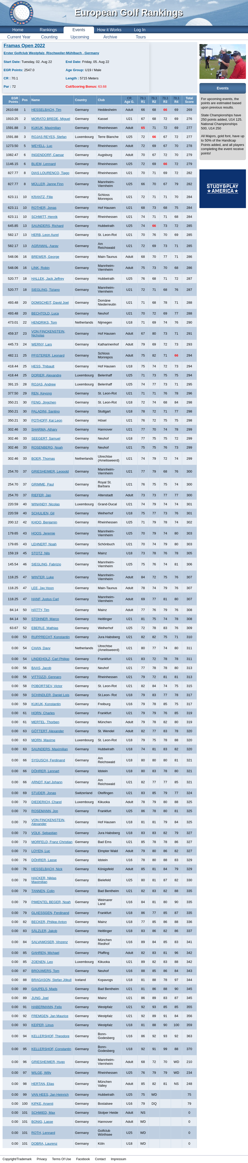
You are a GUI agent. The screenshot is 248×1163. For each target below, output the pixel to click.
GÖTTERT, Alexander (48, 731)
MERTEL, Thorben (45, 722)
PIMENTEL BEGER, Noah (51, 902)
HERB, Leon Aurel (45, 235)
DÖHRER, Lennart (45, 771)
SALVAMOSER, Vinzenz (50, 942)
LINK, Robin (41, 268)
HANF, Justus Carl (45, 599)
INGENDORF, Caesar (48, 155)
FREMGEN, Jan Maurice (50, 1016)
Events (79, 30)
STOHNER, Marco (45, 619)
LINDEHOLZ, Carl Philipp (50, 659)
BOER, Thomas (43, 458)
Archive (110, 37)
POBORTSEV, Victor (47, 686)
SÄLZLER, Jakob (44, 931)
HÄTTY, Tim (40, 610)
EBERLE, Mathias (45, 628)
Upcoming (80, 37)
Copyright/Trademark (17, 1159)
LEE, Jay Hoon (43, 588)
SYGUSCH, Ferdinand (48, 760)
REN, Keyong (42, 393)
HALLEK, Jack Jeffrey (48, 279)
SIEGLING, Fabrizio (46, 564)
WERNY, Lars (42, 344)
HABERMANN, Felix (47, 1007)
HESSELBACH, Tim (46, 110)
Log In (139, 30)
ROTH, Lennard (43, 1133)
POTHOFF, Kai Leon (47, 420)
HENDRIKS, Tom (44, 322)
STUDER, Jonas (44, 793)
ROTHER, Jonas (44, 208)
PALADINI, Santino (46, 411)
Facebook (83, 1159)
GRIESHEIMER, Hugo (48, 1062)
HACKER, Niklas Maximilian (44, 880)
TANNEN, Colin (43, 891)
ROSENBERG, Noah (47, 447)
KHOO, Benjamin (44, 522)
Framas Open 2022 (24, 45)
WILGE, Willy (41, 1073)
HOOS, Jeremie (43, 533)
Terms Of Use (61, 1159)
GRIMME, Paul (43, 484)
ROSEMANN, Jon (45, 811)
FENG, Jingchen (44, 402)
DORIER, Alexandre (46, 375)
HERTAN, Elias (43, 1084)
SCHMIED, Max (43, 1113)
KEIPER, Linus (43, 1025)
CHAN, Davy (41, 648)
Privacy (42, 1159)
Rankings (48, 30)
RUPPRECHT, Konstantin (51, 637)
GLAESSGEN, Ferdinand (50, 913)
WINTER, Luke (43, 577)
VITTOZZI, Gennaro (46, 677)
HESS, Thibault (43, 366)
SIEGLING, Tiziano (46, 290)
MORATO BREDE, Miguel (51, 119)
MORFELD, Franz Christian (52, 842)
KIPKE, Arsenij (42, 1104)
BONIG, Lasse (42, 1122)
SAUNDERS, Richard (48, 226)
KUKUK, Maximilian (46, 128)
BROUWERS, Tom (45, 971)
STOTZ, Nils (41, 553)
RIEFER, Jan (41, 495)
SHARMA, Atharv (44, 429)
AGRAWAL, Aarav (45, 246)
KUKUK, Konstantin (46, 704)
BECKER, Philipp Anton (49, 922)
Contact (100, 1159)
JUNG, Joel (40, 998)
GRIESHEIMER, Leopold (50, 471)
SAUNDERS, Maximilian (50, 749)
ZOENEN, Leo (42, 962)
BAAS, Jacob (41, 668)
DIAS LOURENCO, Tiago (50, 173)
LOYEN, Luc (41, 851)
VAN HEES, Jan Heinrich (50, 1094)
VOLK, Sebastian (44, 833)
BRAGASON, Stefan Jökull (52, 980)
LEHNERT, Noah (44, 544)
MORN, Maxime (43, 740)
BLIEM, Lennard (44, 164)
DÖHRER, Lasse (44, 860)
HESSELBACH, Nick (47, 869)
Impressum (118, 1159)
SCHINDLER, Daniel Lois (50, 695)
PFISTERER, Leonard (48, 355)
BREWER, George (45, 257)
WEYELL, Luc (42, 146)
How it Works (109, 30)
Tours (141, 37)
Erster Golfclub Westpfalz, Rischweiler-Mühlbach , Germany (51, 53)
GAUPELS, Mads (44, 989)
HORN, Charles (43, 713)
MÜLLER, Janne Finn (48, 184)
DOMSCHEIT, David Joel (50, 302)
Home (18, 30)
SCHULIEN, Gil (43, 513)
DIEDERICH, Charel (47, 802)
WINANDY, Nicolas (46, 504)
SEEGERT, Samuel (46, 438)
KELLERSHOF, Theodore (50, 1036)
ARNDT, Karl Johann (47, 782)
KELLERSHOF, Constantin (51, 1049)
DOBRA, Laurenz (44, 1143)
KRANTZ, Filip (42, 197)
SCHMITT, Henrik (45, 217)
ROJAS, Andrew (44, 384)
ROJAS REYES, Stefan (49, 137)
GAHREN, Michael (45, 953)
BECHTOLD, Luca (45, 313)
